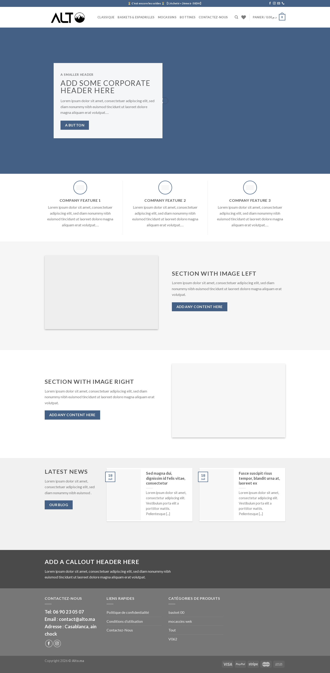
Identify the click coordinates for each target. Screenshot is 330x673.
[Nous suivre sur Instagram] (274, 3)
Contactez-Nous (213, 17)
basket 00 (176, 612)
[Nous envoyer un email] (278, 3)
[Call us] (283, 3)
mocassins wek (180, 621)
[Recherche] (236, 17)
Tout (172, 630)
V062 (172, 639)
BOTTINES (187, 17)
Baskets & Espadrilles (136, 17)
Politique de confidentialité (128, 612)
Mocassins (167, 17)
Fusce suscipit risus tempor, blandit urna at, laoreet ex (259, 478)
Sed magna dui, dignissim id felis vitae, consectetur (165, 478)
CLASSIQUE (105, 17)
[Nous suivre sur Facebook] (270, 3)
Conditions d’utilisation (125, 621)
